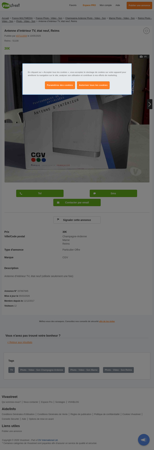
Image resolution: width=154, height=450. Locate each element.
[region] (77, 79)
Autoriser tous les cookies (93, 85)
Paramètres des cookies (60, 85)
